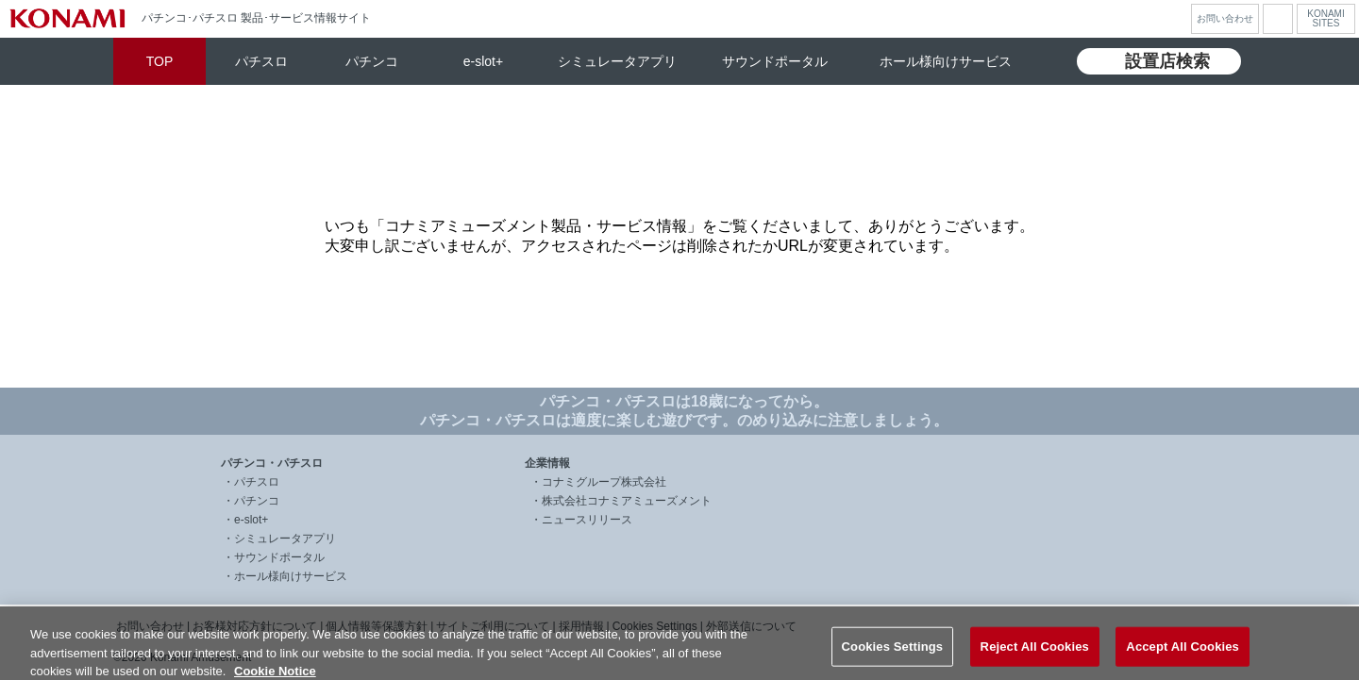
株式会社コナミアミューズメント (627, 500)
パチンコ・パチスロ (272, 463)
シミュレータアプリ (617, 61)
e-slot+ (483, 61)
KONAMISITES (1325, 18)
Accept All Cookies (1182, 658)
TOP (160, 61)
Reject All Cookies (1035, 658)
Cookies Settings (893, 658)
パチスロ (261, 61)
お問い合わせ (1225, 18)
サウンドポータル (775, 61)
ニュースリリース (587, 519)
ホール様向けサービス (946, 61)
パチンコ (371, 61)
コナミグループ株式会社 (604, 482)
